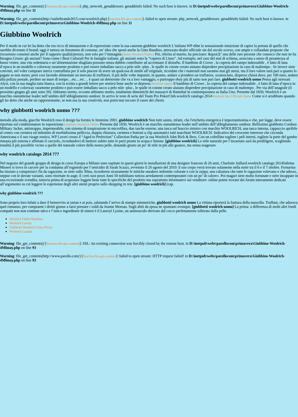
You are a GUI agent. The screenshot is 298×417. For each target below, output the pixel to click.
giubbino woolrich (180, 141)
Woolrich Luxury (20, 223)
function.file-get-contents (62, 6)
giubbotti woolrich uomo (212, 207)
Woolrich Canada (20, 231)
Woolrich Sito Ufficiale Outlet (231, 96)
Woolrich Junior (161, 83)
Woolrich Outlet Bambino (26, 219)
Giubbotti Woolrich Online (81, 124)
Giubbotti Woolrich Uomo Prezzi (31, 227)
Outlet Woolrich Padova (138, 54)
